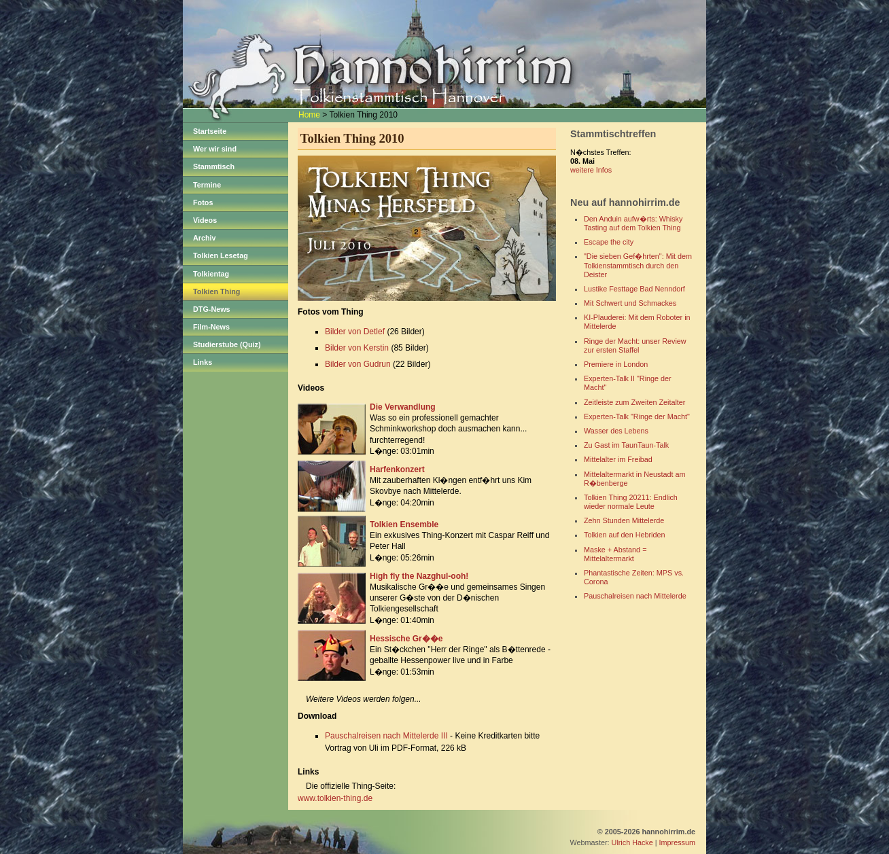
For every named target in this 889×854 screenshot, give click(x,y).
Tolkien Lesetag (220, 255)
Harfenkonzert (397, 469)
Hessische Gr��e (406, 638)
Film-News (211, 327)
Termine (207, 185)
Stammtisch (213, 166)
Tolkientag (211, 274)
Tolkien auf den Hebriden (624, 535)
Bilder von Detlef (355, 331)
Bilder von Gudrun (358, 364)
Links (202, 362)
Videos (205, 220)
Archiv (204, 238)
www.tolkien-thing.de (335, 798)
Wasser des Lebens (616, 431)
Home (309, 115)
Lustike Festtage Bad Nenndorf (634, 289)
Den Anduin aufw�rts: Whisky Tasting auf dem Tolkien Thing (633, 223)
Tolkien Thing (216, 291)
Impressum (677, 842)
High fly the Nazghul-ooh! (419, 576)
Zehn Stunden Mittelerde (624, 520)
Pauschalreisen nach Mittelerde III (386, 736)
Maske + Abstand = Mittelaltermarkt (615, 554)
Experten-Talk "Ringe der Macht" (637, 416)
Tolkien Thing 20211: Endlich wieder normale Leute (631, 501)
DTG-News (211, 309)
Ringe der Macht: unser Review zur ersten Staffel (635, 345)
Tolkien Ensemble (404, 524)
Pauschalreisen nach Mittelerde (635, 596)
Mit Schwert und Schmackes (630, 303)
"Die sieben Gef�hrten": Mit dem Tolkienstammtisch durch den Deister (638, 265)
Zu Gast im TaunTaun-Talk (626, 445)
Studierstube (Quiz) (227, 344)
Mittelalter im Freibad (618, 459)
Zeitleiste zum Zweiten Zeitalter (634, 402)
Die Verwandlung (403, 407)
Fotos (203, 202)
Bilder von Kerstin (357, 348)
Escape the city (608, 242)
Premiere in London (616, 364)
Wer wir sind (215, 149)
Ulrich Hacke (632, 842)
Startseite (209, 131)
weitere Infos (591, 170)
